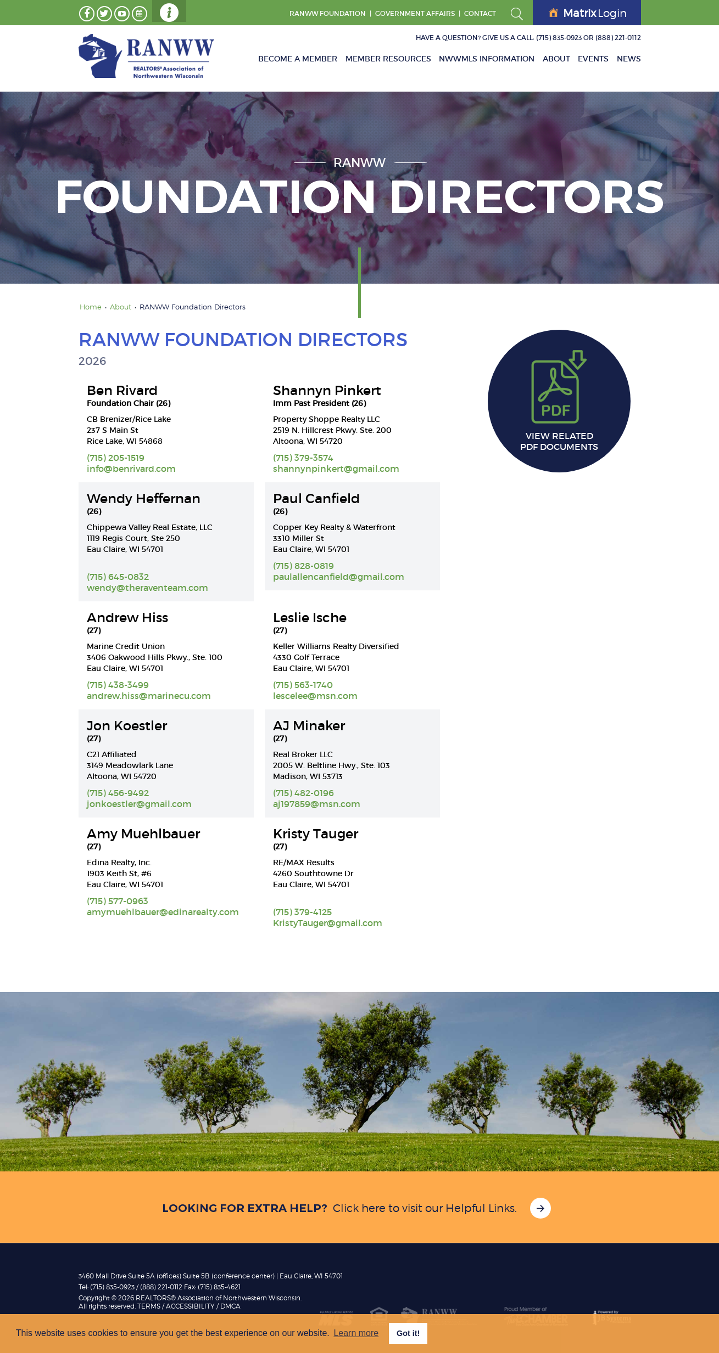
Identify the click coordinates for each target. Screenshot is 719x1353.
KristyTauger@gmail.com (327, 922)
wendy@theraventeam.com (147, 587)
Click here (359, 1208)
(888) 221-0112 (618, 37)
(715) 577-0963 (117, 900)
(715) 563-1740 (303, 684)
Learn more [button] (355, 1333)
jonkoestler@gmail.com (139, 803)
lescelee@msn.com (315, 695)
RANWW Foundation (327, 13)
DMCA (230, 1306)
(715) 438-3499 (118, 684)
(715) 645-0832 (118, 576)
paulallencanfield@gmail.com (338, 576)
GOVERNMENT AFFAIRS (415, 13)
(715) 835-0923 (559, 37)
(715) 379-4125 (302, 911)
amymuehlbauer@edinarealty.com (163, 911)
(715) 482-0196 (303, 792)
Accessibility (190, 1306)
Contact (480, 13)
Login (588, 13)
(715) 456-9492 (118, 792)
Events (593, 59)
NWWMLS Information (488, 59)
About (557, 59)
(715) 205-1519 (115, 457)
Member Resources (389, 59)
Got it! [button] (408, 1333)
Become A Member (299, 59)
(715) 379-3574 (303, 457)
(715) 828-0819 (303, 565)
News (629, 59)
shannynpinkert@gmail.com (336, 468)
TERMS (148, 1306)
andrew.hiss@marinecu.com (149, 695)
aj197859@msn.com (316, 803)
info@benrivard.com (131, 468)
